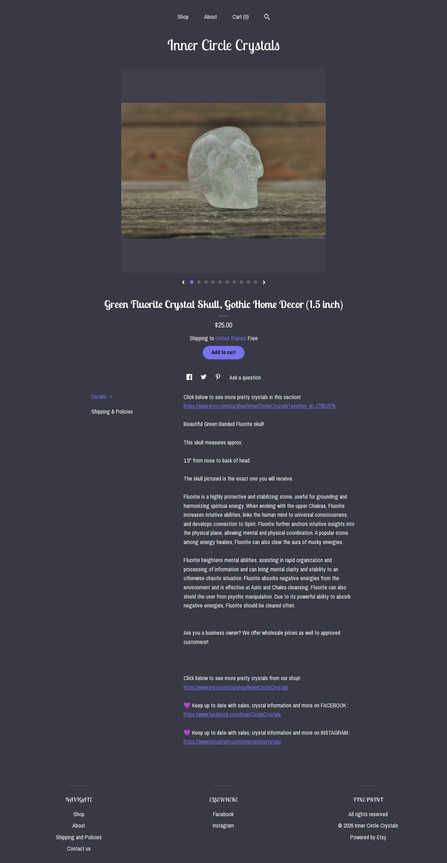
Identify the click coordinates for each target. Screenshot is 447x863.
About (210, 17)
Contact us (79, 848)
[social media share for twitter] (204, 377)
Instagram (223, 825)
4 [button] (213, 282)
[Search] (267, 18)
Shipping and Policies (79, 837)
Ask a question (245, 377)
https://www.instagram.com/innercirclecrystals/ (232, 741)
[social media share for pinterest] (218, 377)
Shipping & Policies (112, 411)
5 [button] (220, 282)
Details (101, 396)
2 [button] (199, 282)
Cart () (241, 17)
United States (230, 338)
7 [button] (234, 282)
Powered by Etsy (368, 837)
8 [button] (241, 282)
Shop (183, 17)
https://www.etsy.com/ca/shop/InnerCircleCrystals (236, 687)
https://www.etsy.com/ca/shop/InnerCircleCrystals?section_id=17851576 (259, 406)
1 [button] (192, 282)
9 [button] (248, 282)
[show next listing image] (264, 282)
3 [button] (206, 282)
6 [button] (227, 282)
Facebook (223, 814)
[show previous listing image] (183, 282)
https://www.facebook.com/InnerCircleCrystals (232, 714)
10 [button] (255, 282)
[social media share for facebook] (190, 377)
